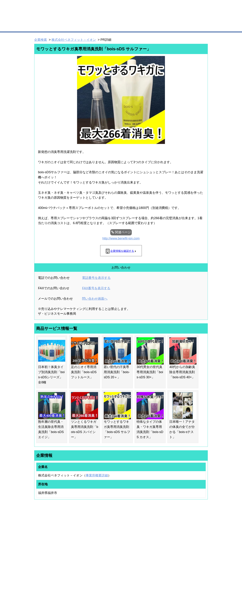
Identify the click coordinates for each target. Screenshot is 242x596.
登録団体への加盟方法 (114, 538)
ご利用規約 (166, 574)
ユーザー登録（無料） (41, 533)
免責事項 (38, 580)
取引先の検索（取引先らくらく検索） (49, 538)
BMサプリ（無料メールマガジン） (47, 556)
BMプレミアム (80, 533)
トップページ (42, 26)
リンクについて (145, 574)
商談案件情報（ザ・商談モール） (46, 547)
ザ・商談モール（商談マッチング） (147, 26)
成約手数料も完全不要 (93, 19)
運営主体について (185, 542)
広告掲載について (62, 574)
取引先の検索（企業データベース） (94, 26)
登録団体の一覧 (111, 533)
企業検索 (40, 39)
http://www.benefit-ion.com (121, 238)
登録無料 (47, 19)
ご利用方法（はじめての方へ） (192, 533)
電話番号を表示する (96, 278)
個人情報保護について (191, 574)
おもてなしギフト (157, 542)
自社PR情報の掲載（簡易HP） (45, 552)
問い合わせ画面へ (94, 298)
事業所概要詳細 (97, 475)
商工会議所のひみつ (158, 538)
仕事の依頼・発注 (39, 542)
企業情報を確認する (122, 250)
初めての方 (40, 574)
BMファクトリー (81, 546)
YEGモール (154, 547)
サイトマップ (86, 574)
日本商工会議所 (156, 533)
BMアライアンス (81, 555)
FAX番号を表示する (96, 288)
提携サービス (79, 551)
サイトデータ (107, 574)
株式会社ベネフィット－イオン (74, 39)
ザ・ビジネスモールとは (165, 6)
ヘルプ (125, 574)
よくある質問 (183, 538)
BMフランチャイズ (82, 560)
